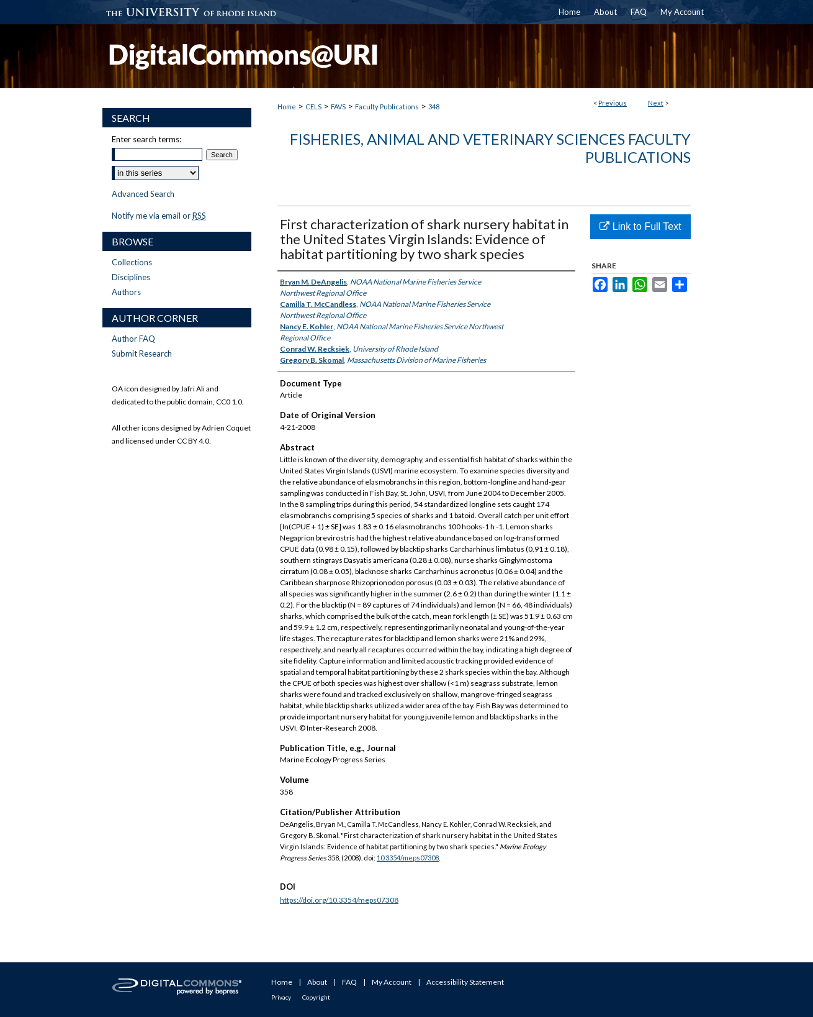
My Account (391, 982)
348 (433, 107)
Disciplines (131, 277)
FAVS (338, 107)
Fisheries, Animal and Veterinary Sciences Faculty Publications (490, 148)
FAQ (349, 982)
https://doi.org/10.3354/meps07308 (339, 900)
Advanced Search (143, 194)
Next (655, 103)
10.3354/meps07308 (408, 858)
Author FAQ (133, 339)
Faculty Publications (387, 107)
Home (286, 107)
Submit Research (142, 353)
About (317, 982)
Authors (126, 292)
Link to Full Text (640, 226)
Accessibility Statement (465, 982)
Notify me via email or (159, 216)
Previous (612, 103)
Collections (132, 262)
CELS (313, 107)
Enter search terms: (146, 139)
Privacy (281, 997)
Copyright (316, 997)
